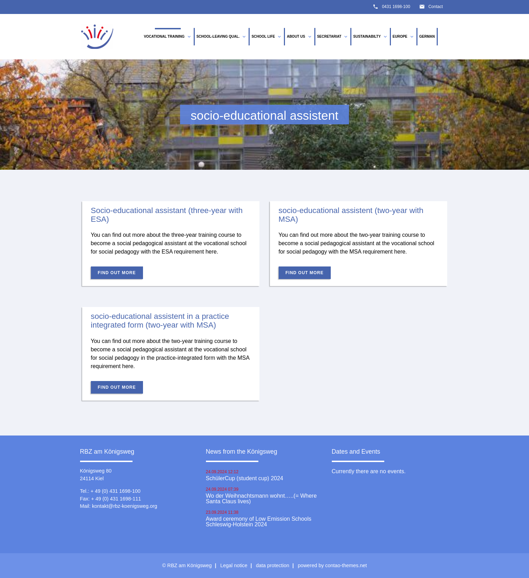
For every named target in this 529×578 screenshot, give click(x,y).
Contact (435, 6)
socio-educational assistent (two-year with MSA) (351, 215)
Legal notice (234, 565)
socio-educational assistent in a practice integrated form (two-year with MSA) (160, 320)
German (427, 36)
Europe (404, 36)
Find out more (117, 272)
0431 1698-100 (396, 6)
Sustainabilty (370, 36)
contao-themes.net (346, 565)
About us (299, 36)
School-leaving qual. (221, 36)
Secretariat (333, 36)
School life (266, 36)
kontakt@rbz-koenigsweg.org (124, 506)
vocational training (168, 36)
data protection (272, 565)
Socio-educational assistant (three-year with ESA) (167, 215)
